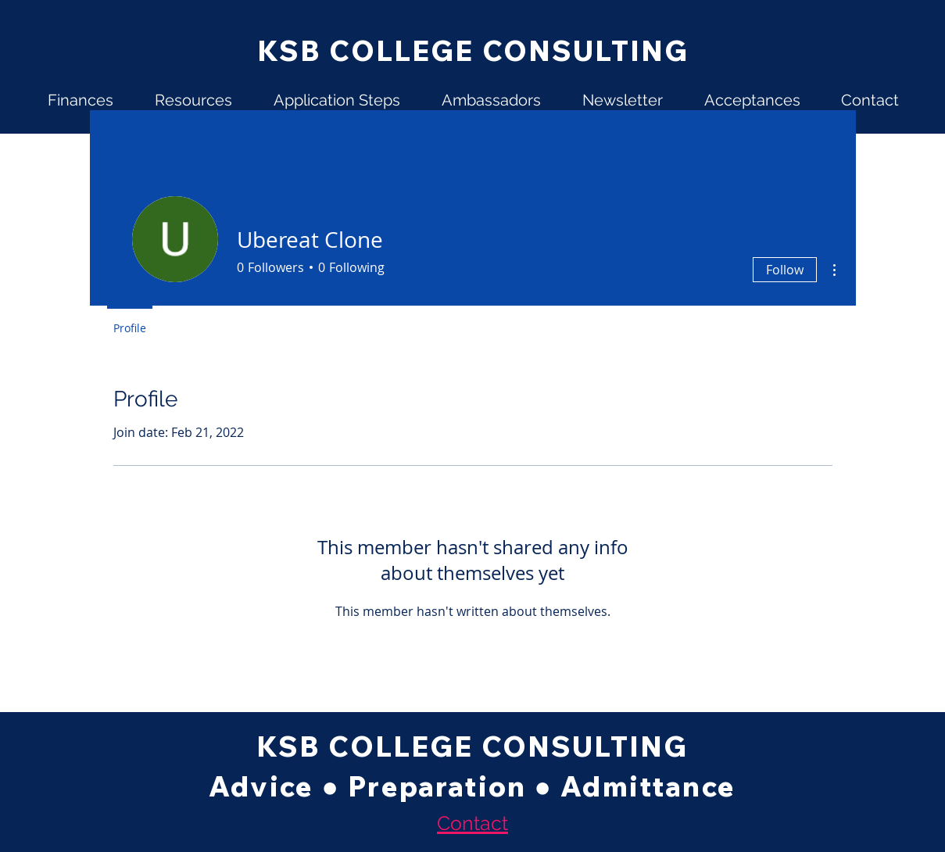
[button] (80, 100)
